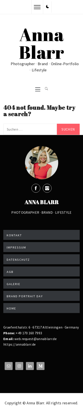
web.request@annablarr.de (35, 339)
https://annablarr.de (19, 344)
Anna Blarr (41, 43)
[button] (47, 6)
